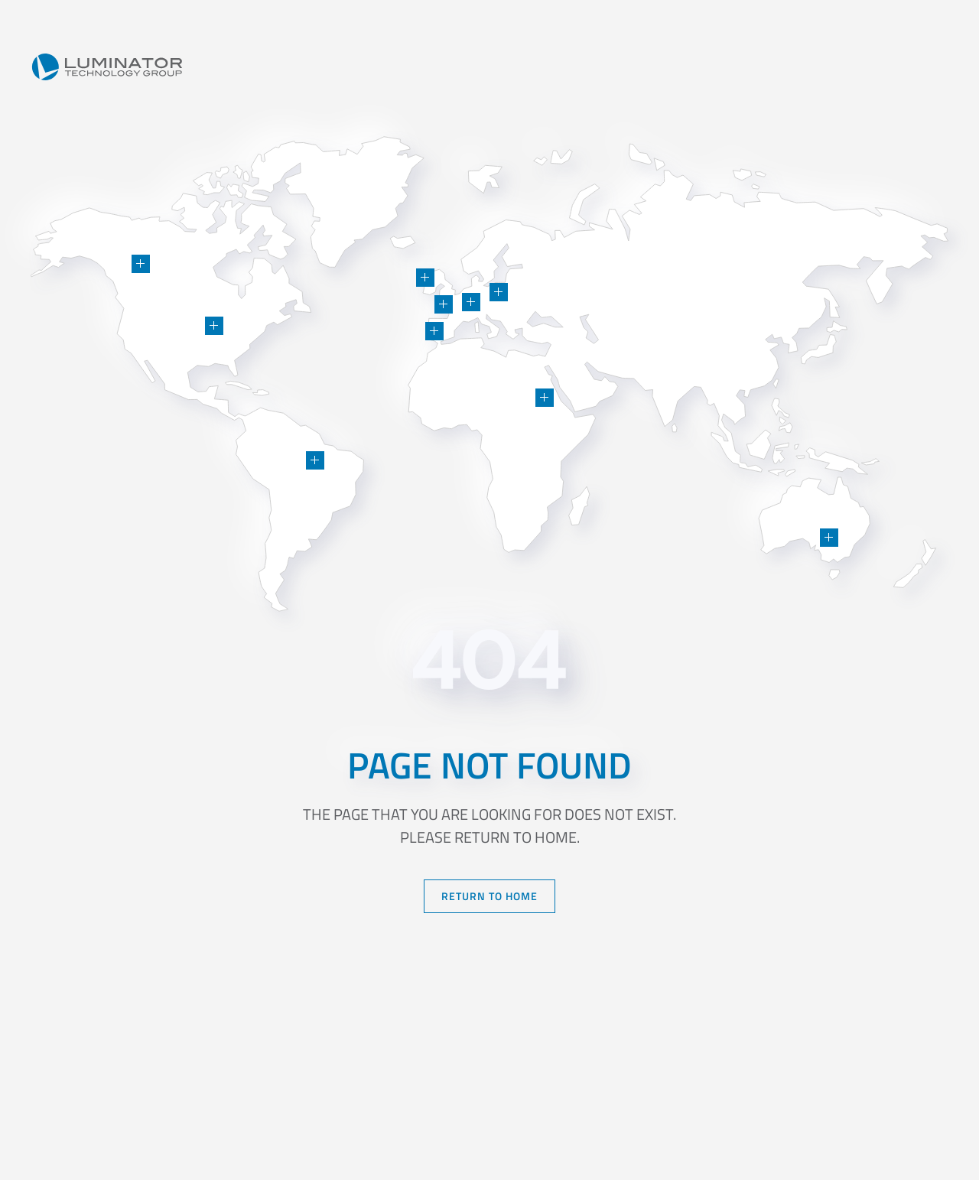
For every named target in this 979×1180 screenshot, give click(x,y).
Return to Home (489, 896)
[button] (214, 326)
